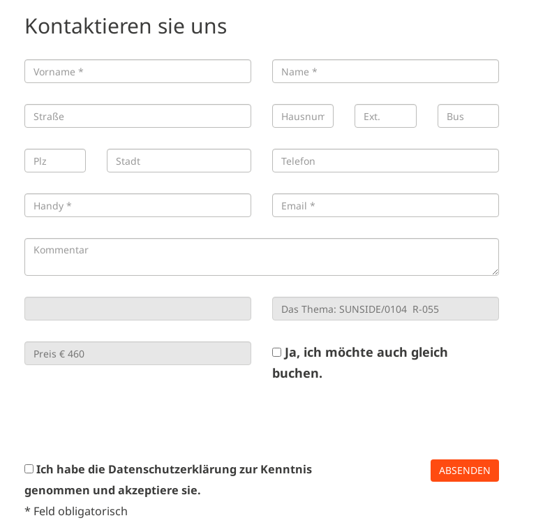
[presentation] (130, 421)
